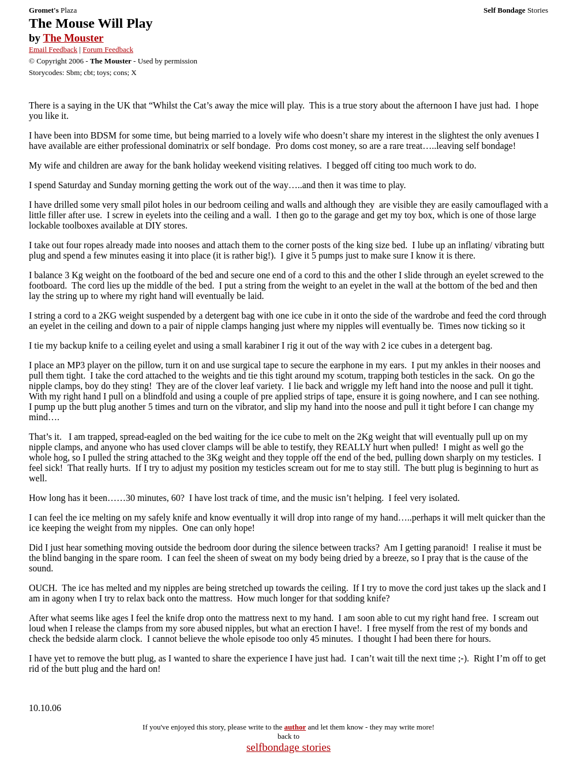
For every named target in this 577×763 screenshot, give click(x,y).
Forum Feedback (108, 49)
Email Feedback (53, 49)
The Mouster (73, 38)
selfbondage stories (288, 747)
